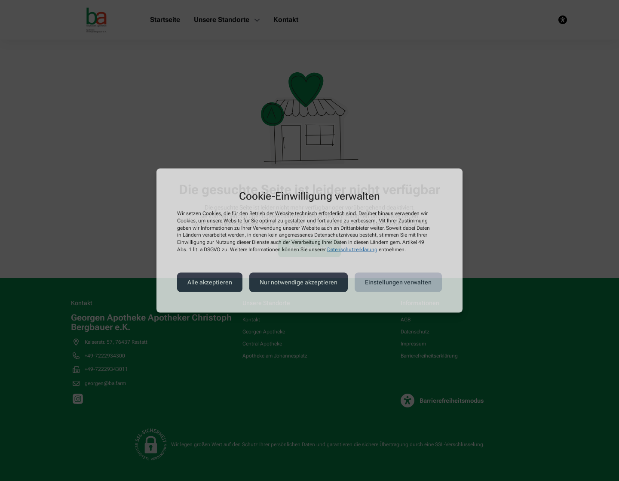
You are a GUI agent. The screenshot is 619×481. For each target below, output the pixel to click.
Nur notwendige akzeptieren (298, 282)
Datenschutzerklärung (352, 250)
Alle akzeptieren (209, 282)
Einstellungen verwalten (398, 282)
